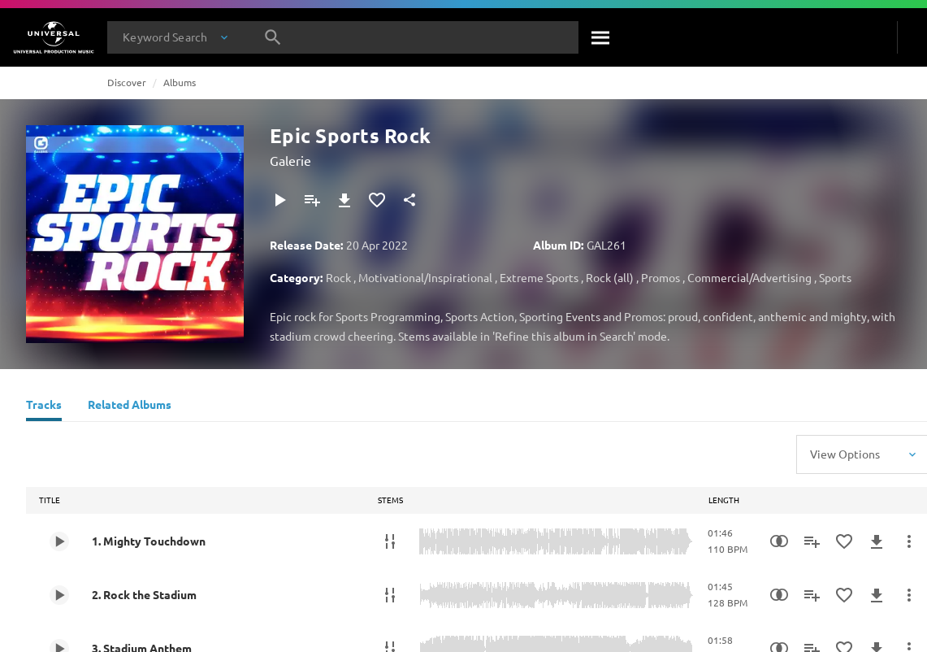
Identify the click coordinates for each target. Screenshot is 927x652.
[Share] (409, 200)
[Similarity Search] (779, 541)
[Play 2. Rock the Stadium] (59, 595)
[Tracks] (44, 406)
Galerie (290, 160)
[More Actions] (909, 541)
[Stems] (390, 541)
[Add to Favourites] (377, 200)
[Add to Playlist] (312, 200)
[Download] (344, 200)
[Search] (601, 37)
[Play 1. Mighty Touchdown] (59, 541)
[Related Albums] (129, 406)
